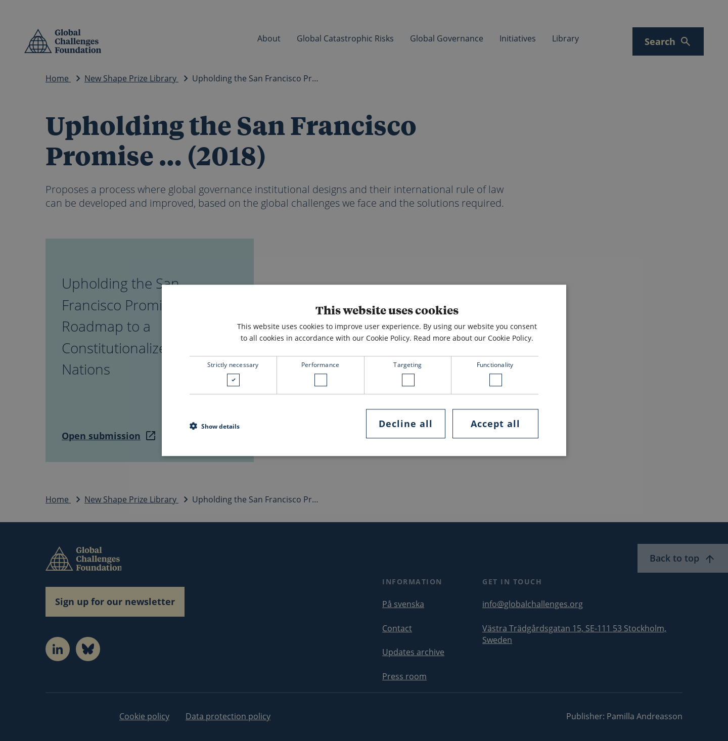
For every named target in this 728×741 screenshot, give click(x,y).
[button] (215, 426)
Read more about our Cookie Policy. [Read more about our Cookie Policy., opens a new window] (473, 338)
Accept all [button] (495, 424)
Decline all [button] (406, 424)
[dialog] (364, 370)
